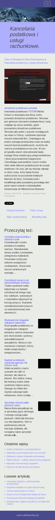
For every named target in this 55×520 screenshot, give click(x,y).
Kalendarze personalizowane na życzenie (26, 453)
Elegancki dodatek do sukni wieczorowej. (26, 487)
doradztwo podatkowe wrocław (20, 108)
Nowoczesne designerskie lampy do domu (26, 494)
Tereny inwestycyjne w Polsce (20, 491)
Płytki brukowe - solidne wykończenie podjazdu (28, 460)
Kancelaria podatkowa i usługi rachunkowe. (26, 63)
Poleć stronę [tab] (36, 210)
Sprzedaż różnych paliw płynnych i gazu (16, 404)
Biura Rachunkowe (34, 59)
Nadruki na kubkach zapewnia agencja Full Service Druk (15, 363)
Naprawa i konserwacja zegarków (22, 463)
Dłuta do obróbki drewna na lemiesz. (24, 467)
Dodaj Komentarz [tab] (16, 210)
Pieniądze (17, 59)
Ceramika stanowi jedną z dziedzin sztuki (17, 238)
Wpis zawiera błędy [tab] (17, 217)
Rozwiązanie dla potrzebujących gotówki (25, 498)
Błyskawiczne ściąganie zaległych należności (16, 321)
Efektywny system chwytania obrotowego (26, 456)
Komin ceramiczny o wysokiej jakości (24, 449)
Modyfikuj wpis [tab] (39, 217)
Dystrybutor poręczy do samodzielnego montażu (16, 281)
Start (7, 59)
